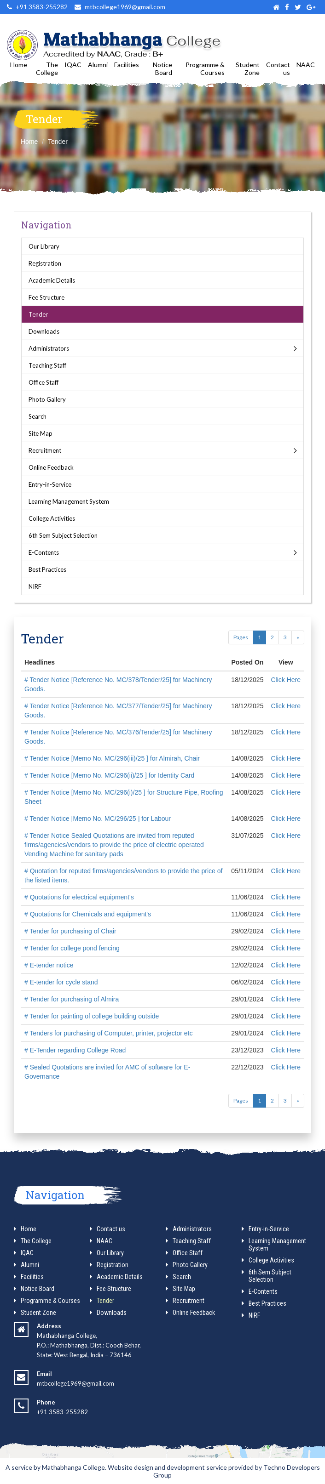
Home (18, 64)
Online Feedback (51, 467)
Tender (58, 141)
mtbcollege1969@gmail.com (75, 1383)
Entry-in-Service (50, 484)
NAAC (305, 64)
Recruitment (45, 450)
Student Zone (248, 68)
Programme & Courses (205, 68)
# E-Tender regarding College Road (75, 1050)
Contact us (278, 68)
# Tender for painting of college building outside (91, 1016)
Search (37, 416)
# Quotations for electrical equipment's (79, 897)
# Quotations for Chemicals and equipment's (87, 914)
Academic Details (52, 280)
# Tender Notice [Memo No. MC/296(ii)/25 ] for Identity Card (109, 775)
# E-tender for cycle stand (61, 982)
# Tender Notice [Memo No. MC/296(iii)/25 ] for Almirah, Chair (112, 758)
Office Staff (43, 382)
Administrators (49, 348)
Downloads (44, 331)
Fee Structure (46, 297)
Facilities (126, 64)
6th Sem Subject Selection (63, 535)
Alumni (98, 64)
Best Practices (47, 569)
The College (47, 68)
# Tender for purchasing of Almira (71, 999)
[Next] (297, 637)
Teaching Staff (47, 365)
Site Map (40, 433)
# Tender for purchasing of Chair (70, 931)
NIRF (35, 586)
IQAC (72, 64)
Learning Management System (69, 501)
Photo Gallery (47, 399)
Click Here (286, 679)
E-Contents (44, 552)
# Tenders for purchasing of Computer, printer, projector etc (108, 1033)
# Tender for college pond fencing (72, 948)
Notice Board (162, 68)
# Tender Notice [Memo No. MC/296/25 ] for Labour (97, 818)
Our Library (44, 246)
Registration (45, 263)
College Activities (52, 518)
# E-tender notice (49, 965)
